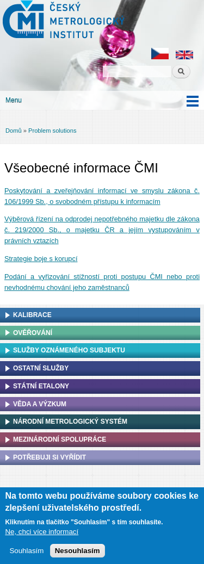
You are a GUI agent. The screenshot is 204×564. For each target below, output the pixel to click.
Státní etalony (41, 386)
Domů (13, 130)
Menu (13, 100)
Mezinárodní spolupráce (59, 439)
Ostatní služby (41, 368)
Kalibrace (32, 315)
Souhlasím (26, 552)
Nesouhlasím (77, 552)
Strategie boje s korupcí (40, 259)
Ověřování (32, 333)
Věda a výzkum (39, 404)
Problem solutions (52, 130)
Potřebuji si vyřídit (49, 457)
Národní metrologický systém (70, 421)
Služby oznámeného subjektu (69, 350)
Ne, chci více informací (41, 533)
